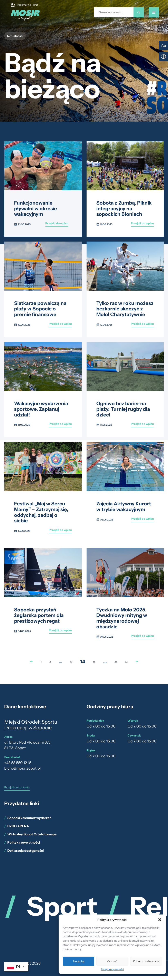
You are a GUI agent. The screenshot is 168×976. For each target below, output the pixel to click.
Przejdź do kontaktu (17, 787)
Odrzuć (112, 961)
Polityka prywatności (112, 969)
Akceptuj (79, 961)
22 (126, 661)
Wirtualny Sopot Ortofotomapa (32, 834)
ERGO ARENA (18, 826)
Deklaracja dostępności (25, 850)
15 (94, 661)
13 (71, 661)
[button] (160, 920)
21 (116, 661)
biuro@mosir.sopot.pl (22, 768)
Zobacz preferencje (146, 961)
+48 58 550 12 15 (17, 763)
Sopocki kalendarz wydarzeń (29, 817)
